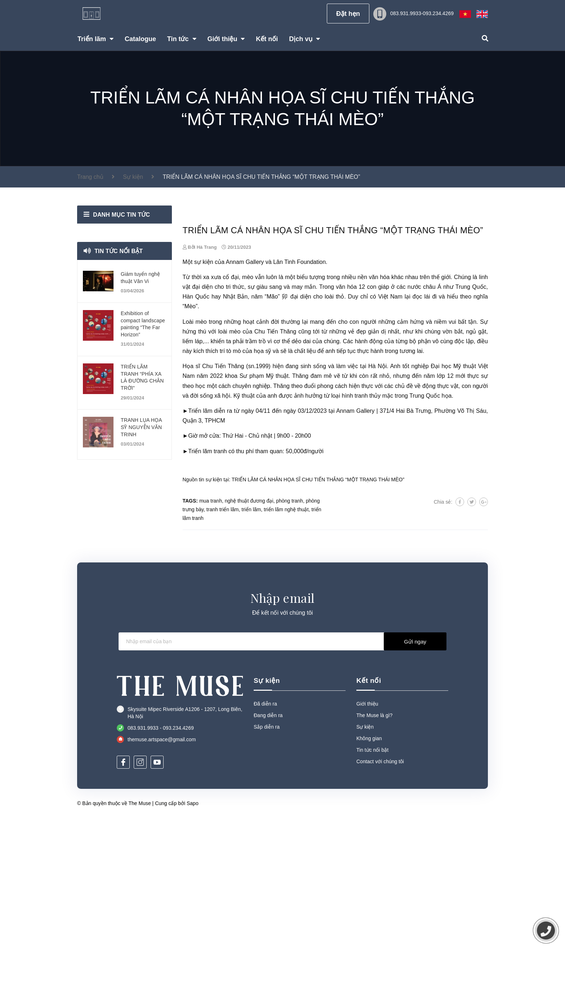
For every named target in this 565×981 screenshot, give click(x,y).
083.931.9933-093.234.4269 (422, 13)
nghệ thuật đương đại (249, 664)
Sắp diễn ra (267, 890)
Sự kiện (267, 843)
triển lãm (251, 673)
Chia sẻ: (443, 665)
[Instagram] (140, 925)
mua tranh (210, 664)
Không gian (369, 901)
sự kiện (203, 425)
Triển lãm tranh (207, 614)
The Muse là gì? (374, 878)
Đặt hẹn (348, 13)
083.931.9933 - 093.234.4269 (161, 891)
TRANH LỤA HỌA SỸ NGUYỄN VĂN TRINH (141, 427)
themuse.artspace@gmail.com (162, 903)
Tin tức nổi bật (118, 251)
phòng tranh (289, 664)
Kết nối (368, 843)
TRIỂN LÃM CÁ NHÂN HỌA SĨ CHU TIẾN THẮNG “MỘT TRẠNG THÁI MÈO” (318, 643)
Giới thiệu (367, 867)
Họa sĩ (191, 529)
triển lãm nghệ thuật (286, 673)
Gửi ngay (415, 804)
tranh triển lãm (222, 673)
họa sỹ (262, 514)
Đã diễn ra (265, 867)
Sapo (193, 966)
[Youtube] (157, 925)
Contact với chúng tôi (380, 924)
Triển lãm (200, 574)
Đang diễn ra (268, 878)
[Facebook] (123, 925)
